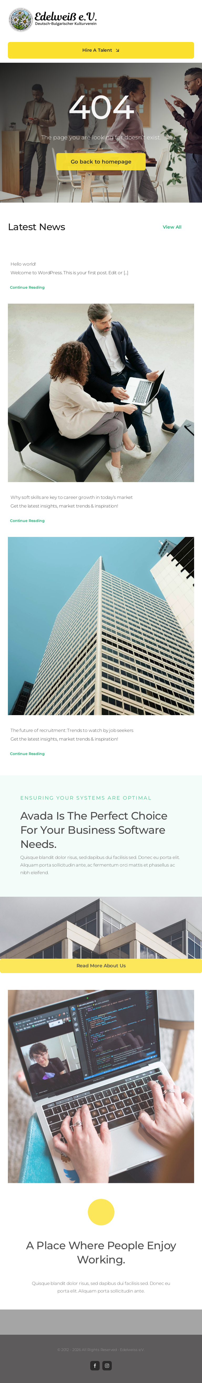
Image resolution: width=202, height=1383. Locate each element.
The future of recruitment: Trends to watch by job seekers (72, 730)
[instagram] (107, 1365)
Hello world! (23, 264)
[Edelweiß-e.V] (53, 9)
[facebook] (95, 1365)
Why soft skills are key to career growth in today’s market (72, 497)
